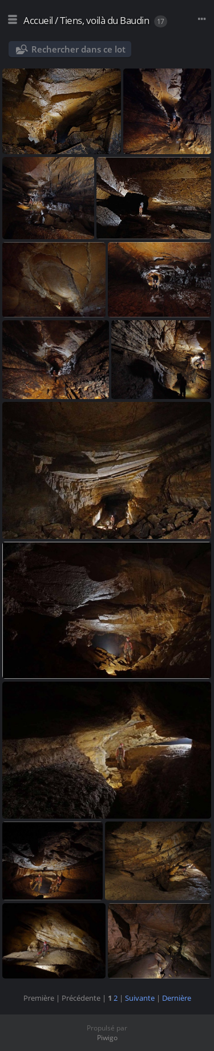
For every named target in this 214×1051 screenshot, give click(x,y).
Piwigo (107, 1037)
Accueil (38, 20)
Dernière (176, 998)
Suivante (140, 998)
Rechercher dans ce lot (78, 49)
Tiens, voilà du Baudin (104, 20)
